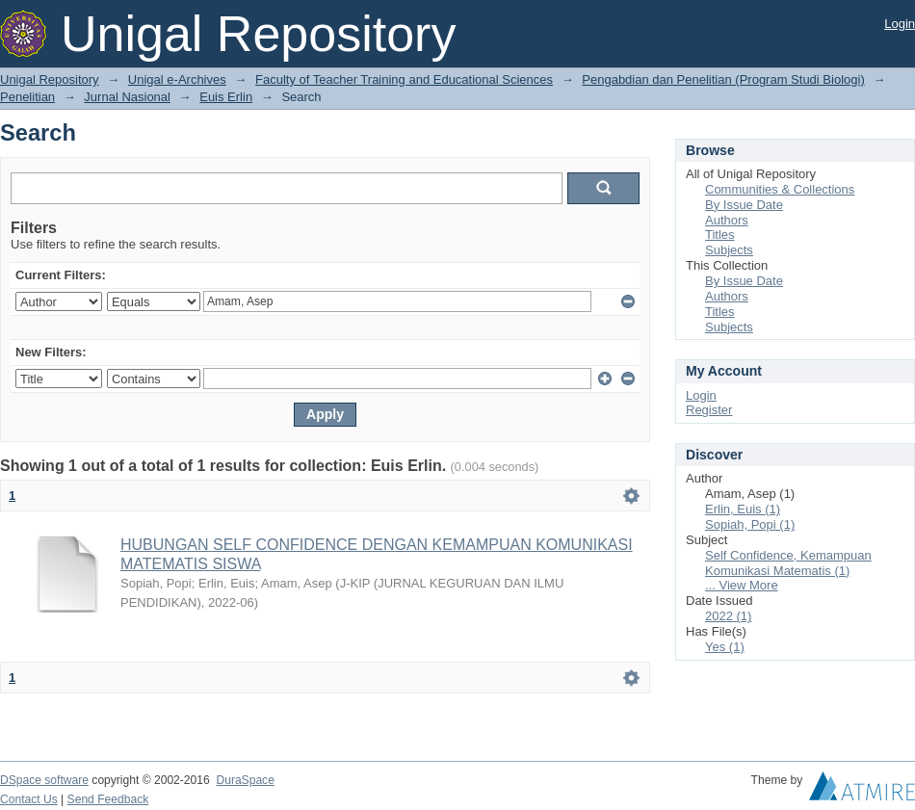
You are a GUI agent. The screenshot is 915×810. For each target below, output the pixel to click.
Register (709, 410)
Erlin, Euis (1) (742, 509)
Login (899, 23)
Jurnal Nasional (127, 97)
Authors (726, 220)
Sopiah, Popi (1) (750, 524)
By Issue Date (744, 204)
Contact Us (29, 799)
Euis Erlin (225, 97)
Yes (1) (725, 647)
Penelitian (27, 97)
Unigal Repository (49, 79)
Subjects (729, 250)
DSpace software (44, 780)
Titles (720, 234)
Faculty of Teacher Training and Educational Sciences (404, 79)
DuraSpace (245, 780)
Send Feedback (108, 799)
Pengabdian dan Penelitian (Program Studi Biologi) (723, 79)
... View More (741, 585)
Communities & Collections (779, 189)
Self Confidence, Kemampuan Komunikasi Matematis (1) (788, 563)
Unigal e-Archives (177, 79)
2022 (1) (728, 616)
